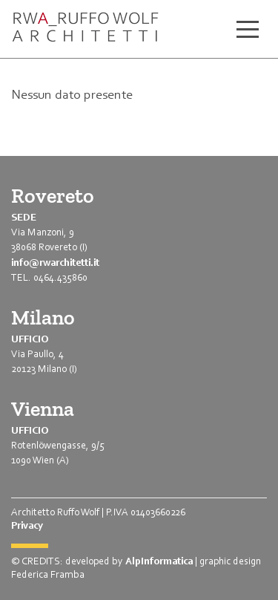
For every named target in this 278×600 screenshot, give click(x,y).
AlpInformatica (159, 561)
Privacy (27, 525)
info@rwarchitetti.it (55, 262)
